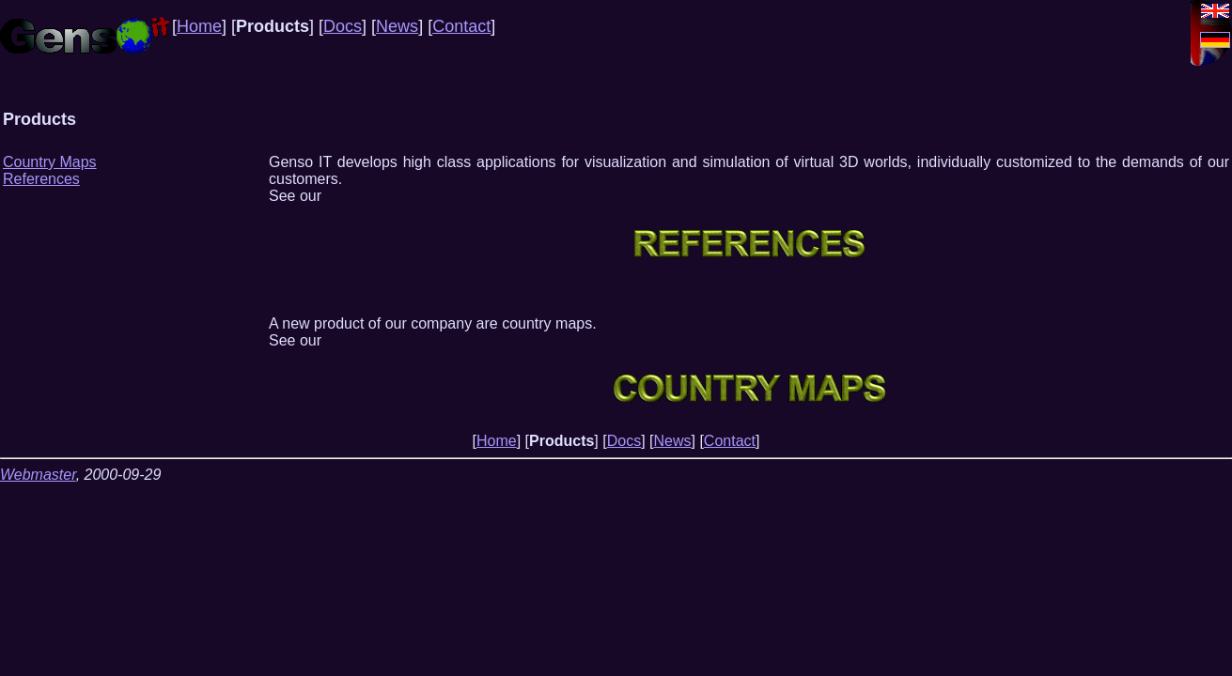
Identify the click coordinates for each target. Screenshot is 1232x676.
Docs (342, 26)
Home (199, 26)
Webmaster (38, 475)
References (41, 179)
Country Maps (50, 162)
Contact (461, 26)
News (397, 26)
